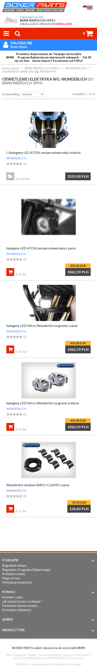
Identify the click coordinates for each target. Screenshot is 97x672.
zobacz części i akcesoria (36, 23)
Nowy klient (18, 46)
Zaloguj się (21, 43)
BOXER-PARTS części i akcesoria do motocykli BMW (48, 648)
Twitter (32, 655)
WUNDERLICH (16, 158)
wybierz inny (63, 23)
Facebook (20, 655)
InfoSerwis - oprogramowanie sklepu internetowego (49, 664)
